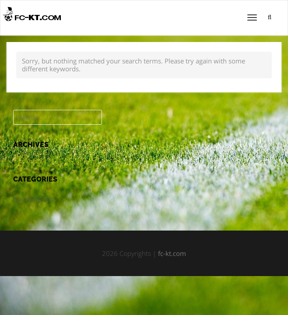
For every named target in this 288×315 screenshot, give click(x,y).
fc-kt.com (172, 253)
